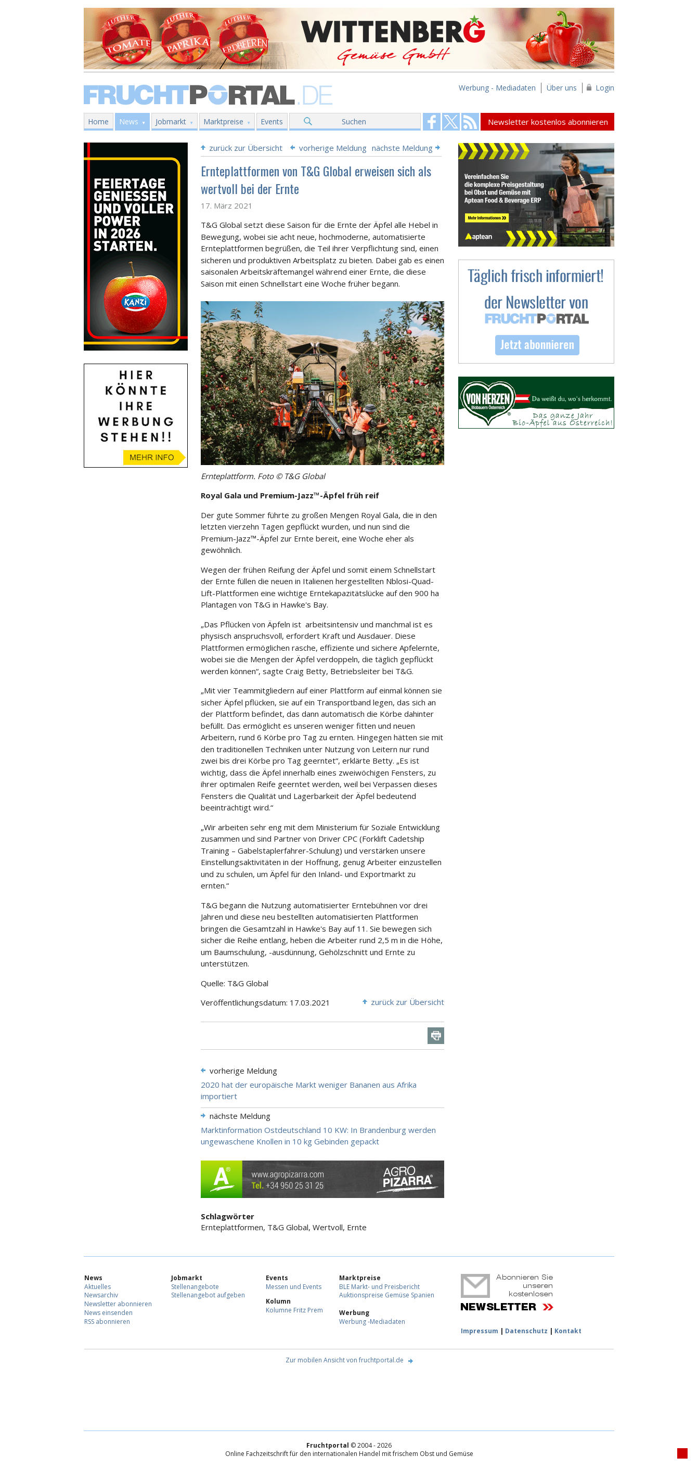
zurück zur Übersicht (245, 148)
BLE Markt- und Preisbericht (379, 1286)
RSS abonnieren (107, 1321)
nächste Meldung (402, 148)
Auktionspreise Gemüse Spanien (386, 1295)
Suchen (354, 121)
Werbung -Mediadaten (372, 1321)
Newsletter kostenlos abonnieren (548, 122)
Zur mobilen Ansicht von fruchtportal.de (345, 1360)
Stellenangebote (195, 1286)
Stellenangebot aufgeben (208, 1295)
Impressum (479, 1330)
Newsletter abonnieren (118, 1303)
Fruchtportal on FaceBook (432, 122)
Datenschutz (526, 1330)
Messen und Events (293, 1286)
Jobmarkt (171, 121)
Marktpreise (223, 121)
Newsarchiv (101, 1295)
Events (272, 121)
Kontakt (567, 1330)
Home (98, 121)
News (128, 121)
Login (605, 88)
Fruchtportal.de (209, 94)
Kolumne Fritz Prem (294, 1310)
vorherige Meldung (333, 148)
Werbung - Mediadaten (497, 88)
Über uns (562, 88)
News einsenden (108, 1312)
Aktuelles (97, 1286)
